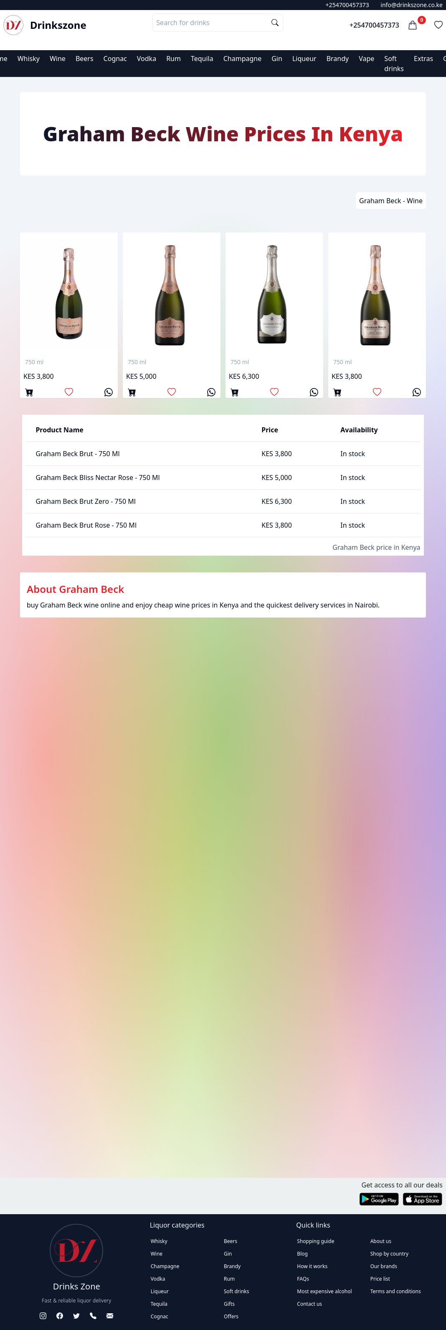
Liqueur (304, 58)
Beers (85, 58)
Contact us (309, 1303)
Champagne (242, 58)
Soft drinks (236, 1291)
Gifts (229, 1303)
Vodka (146, 58)
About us (380, 1241)
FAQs (303, 1278)
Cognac (115, 58)
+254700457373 (347, 5)
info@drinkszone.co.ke (411, 5)
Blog (302, 1253)
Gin (276, 58)
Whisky (29, 58)
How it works (312, 1266)
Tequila (202, 58)
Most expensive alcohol (324, 1291)
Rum (173, 58)
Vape (366, 58)
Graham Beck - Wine (391, 200)
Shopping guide (315, 1241)
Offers (231, 1316)
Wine (58, 58)
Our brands (383, 1266)
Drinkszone (58, 25)
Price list (380, 1278)
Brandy (338, 58)
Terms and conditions (395, 1291)
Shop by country (389, 1253)
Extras (423, 58)
